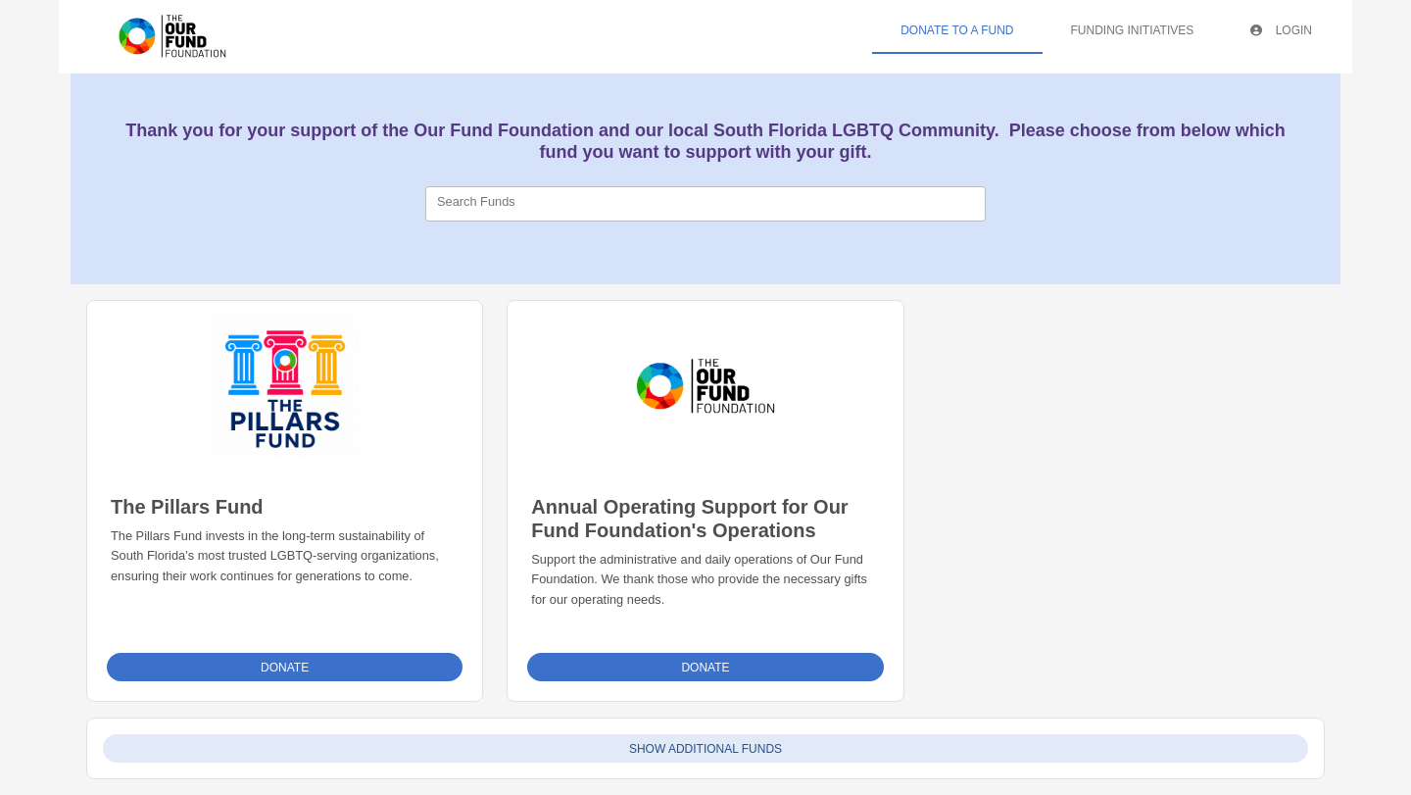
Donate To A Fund (956, 30)
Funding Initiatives (1132, 30)
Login (1281, 30)
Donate (285, 667)
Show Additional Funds (705, 749)
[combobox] (705, 204)
